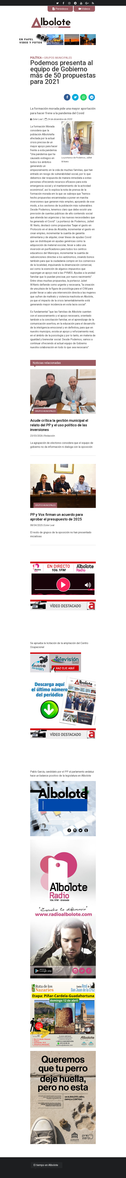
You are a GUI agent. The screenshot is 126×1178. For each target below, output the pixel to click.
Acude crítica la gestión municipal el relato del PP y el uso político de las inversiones (59, 425)
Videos (84, 8)
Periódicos (60, 8)
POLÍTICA (36, 57)
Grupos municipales (45, 411)
